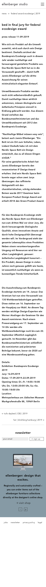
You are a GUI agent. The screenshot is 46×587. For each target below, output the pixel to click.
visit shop (25, 503)
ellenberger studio (15, 5)
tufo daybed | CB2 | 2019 (15, 413)
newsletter (15, 522)
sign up (37, 439)
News (4, 13)
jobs (6, 522)
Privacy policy (29, 522)
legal (40, 522)
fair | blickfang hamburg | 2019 (27, 420)
